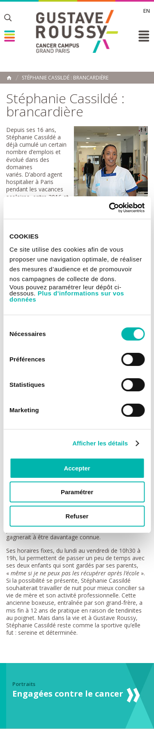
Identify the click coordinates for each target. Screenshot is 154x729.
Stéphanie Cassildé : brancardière (65, 77)
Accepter (77, 468)
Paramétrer (77, 491)
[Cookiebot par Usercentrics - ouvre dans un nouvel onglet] (110, 207)
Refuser (77, 516)
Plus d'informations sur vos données (66, 296)
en (146, 10)
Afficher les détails (100, 443)
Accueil (9, 77)
